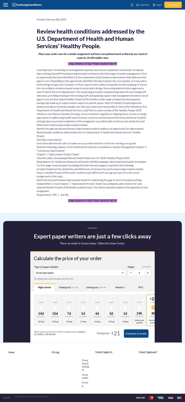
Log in (157, 5)
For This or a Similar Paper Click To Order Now (92, 63)
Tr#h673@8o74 (103, 352)
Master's (120, 287)
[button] (5, 5)
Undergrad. (68, 287)
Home (11, 352)
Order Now (173, 5)
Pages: (131, 266)
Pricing (55, 352)
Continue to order (136, 333)
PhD (140, 287)
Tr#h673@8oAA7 (147, 352)
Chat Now (142, 5)
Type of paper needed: (46, 266)
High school (44, 287)
